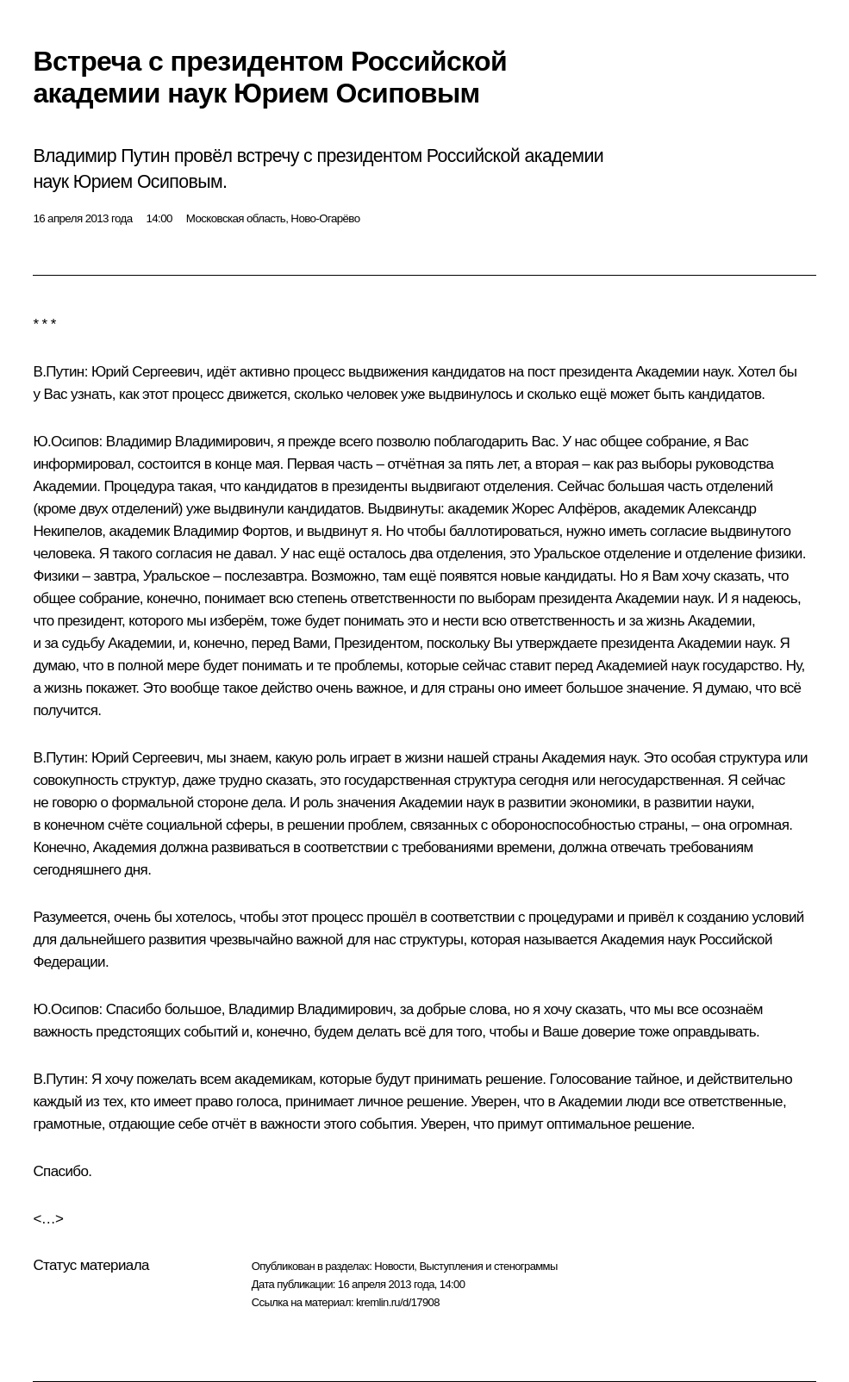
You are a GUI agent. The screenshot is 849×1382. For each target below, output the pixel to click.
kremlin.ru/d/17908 (398, 1302)
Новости (394, 1266)
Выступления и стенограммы (488, 1266)
